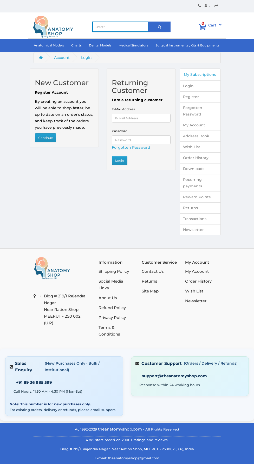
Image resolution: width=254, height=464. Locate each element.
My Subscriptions (200, 74)
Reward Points (197, 197)
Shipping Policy (114, 271)
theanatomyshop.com (120, 429)
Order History (196, 157)
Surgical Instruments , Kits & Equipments (187, 45)
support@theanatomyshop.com (174, 375)
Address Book (196, 136)
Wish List (191, 147)
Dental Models (100, 45)
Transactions (194, 218)
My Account (194, 125)
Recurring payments (192, 182)
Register (191, 96)
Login (86, 57)
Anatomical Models (49, 45)
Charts (76, 45)
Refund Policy (112, 307)
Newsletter (193, 229)
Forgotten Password (131, 147)
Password (119, 131)
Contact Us (153, 271)
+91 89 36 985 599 (34, 382)
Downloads (193, 168)
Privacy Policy (112, 317)
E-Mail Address (123, 109)
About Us (108, 297)
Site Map (150, 291)
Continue (45, 138)
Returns (190, 208)
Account (62, 57)
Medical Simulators (133, 45)
